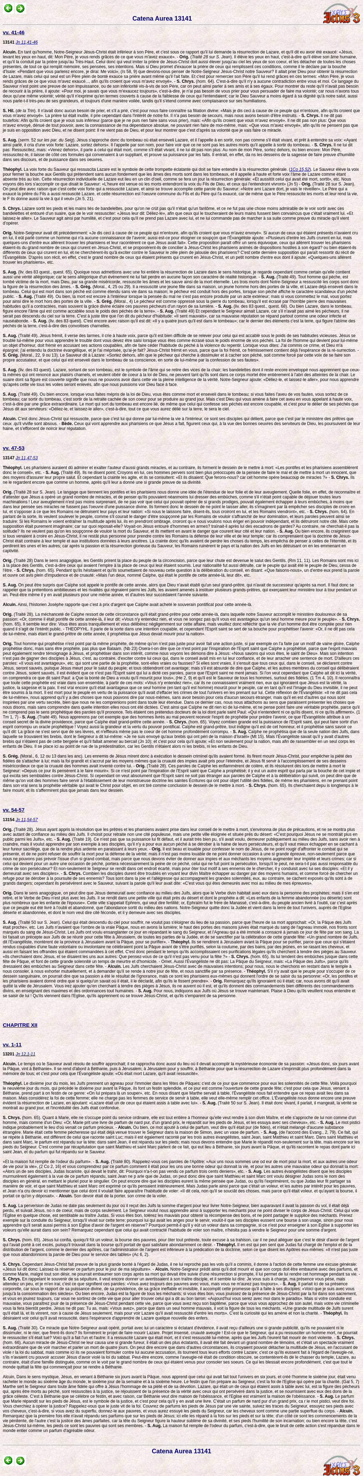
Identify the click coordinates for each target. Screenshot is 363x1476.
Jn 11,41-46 (27, 42)
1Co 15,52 (299, 169)
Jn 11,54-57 (27, 819)
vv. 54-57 (13, 810)
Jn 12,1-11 (26, 1054)
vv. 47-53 (13, 448)
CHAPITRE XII (20, 1025)
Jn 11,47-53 (27, 457)
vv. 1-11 (12, 1044)
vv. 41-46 (13, 32)
